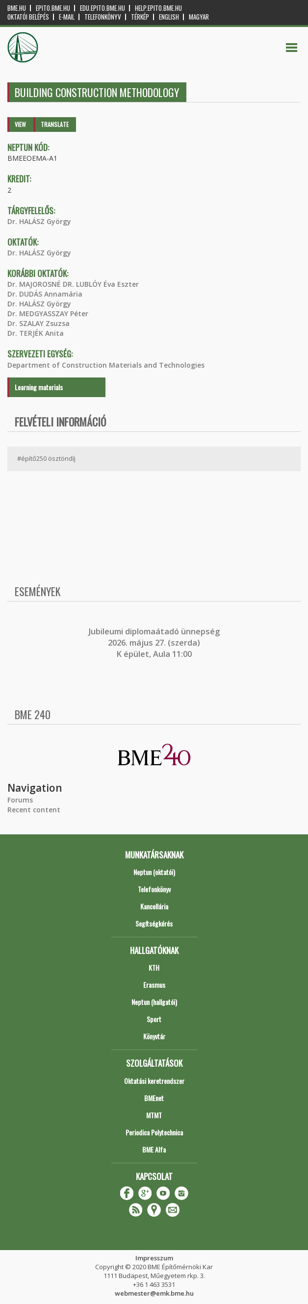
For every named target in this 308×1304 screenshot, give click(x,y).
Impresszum (154, 1258)
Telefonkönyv (102, 17)
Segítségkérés (154, 923)
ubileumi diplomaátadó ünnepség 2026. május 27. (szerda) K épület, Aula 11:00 (155, 643)
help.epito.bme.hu (158, 8)
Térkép (140, 17)
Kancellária (154, 906)
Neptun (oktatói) (154, 872)
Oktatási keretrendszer (154, 1081)
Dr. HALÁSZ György (39, 221)
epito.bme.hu (53, 8)
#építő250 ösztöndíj (46, 458)
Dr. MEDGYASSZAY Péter (47, 313)
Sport (154, 1019)
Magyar (199, 17)
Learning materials (39, 387)
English (169, 17)
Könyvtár (154, 1036)
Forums (20, 799)
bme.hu (16, 8)
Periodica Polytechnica (154, 1132)
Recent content (33, 809)
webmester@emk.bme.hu (154, 1293)
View (20, 124)
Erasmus (154, 984)
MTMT (154, 1115)
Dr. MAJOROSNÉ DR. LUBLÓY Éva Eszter (73, 284)
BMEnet (154, 1098)
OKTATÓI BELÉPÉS (28, 17)
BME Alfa (154, 1149)
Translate (55, 124)
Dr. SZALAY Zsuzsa (38, 323)
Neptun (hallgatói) (154, 1002)
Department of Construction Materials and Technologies (106, 365)
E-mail (67, 17)
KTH (154, 967)
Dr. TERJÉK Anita (35, 333)
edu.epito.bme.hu (102, 8)
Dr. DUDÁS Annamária (44, 294)
